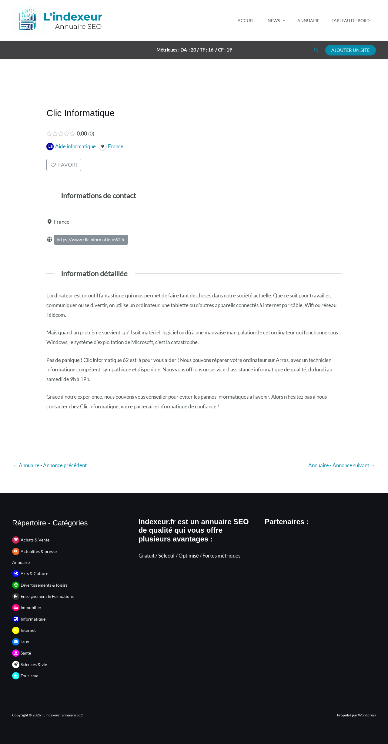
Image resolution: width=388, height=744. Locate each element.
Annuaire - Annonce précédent (50, 465)
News (276, 20)
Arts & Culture (34, 573)
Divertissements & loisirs (44, 585)
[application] (282, 20)
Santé (26, 653)
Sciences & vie (34, 664)
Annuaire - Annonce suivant (341, 465)
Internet (28, 630)
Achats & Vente (35, 540)
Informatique (33, 619)
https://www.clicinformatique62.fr (91, 240)
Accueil (247, 20)
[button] (316, 50)
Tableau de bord (351, 20)
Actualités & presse (39, 551)
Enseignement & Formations (47, 596)
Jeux (25, 641)
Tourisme (29, 676)
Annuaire (308, 20)
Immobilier (31, 607)
